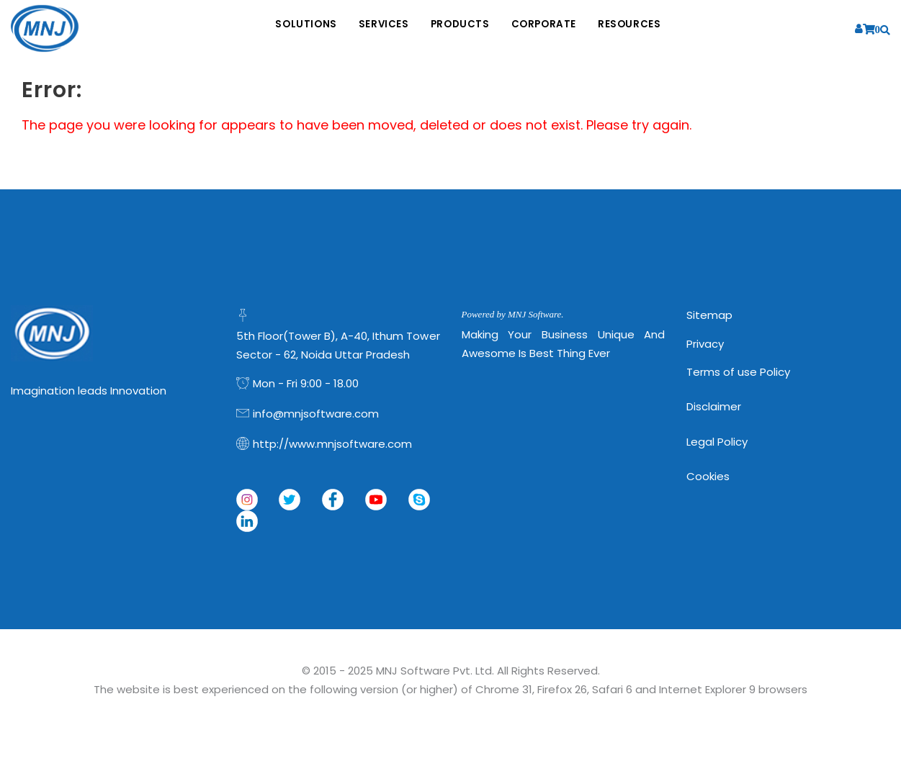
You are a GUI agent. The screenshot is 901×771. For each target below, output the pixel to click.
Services (373, 29)
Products (460, 29)
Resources (651, 29)
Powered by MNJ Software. (513, 314)
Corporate (555, 29)
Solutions (285, 29)
